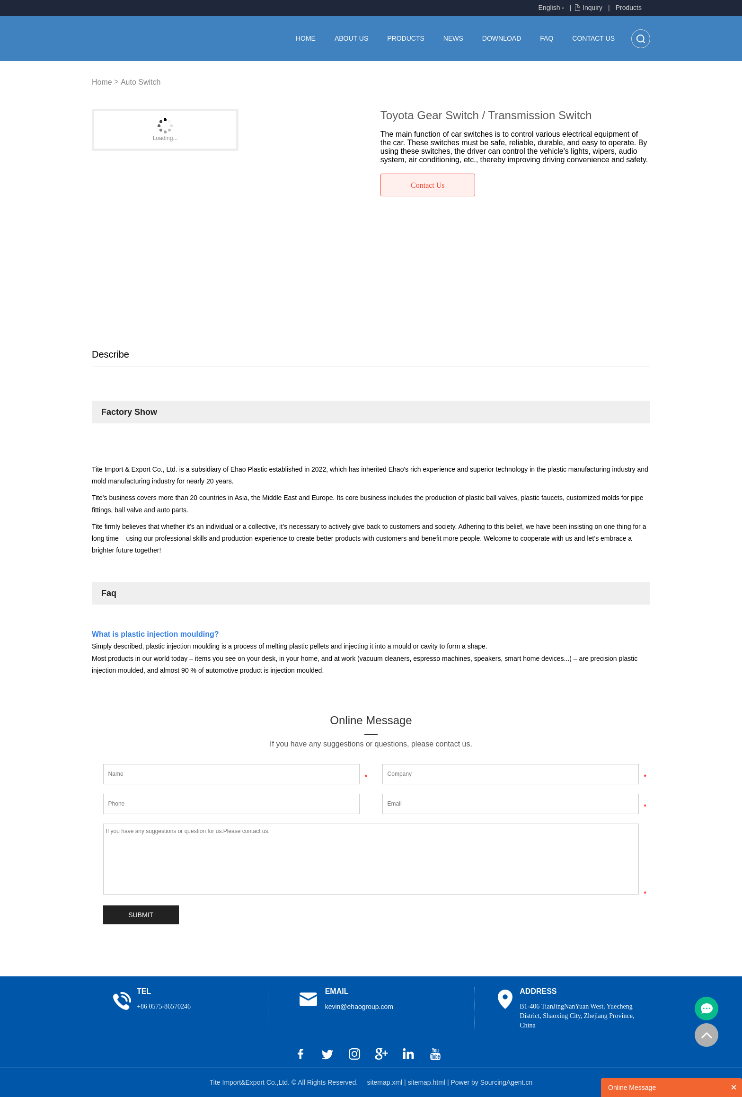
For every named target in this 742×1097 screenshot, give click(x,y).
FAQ (546, 38)
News (453, 38)
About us (351, 38)
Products (629, 7)
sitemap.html (427, 1082)
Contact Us (593, 38)
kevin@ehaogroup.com (359, 1006)
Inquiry (592, 7)
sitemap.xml (386, 1082)
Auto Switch (140, 82)
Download (501, 38)
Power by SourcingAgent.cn (491, 1082)
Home (306, 38)
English (549, 7)
